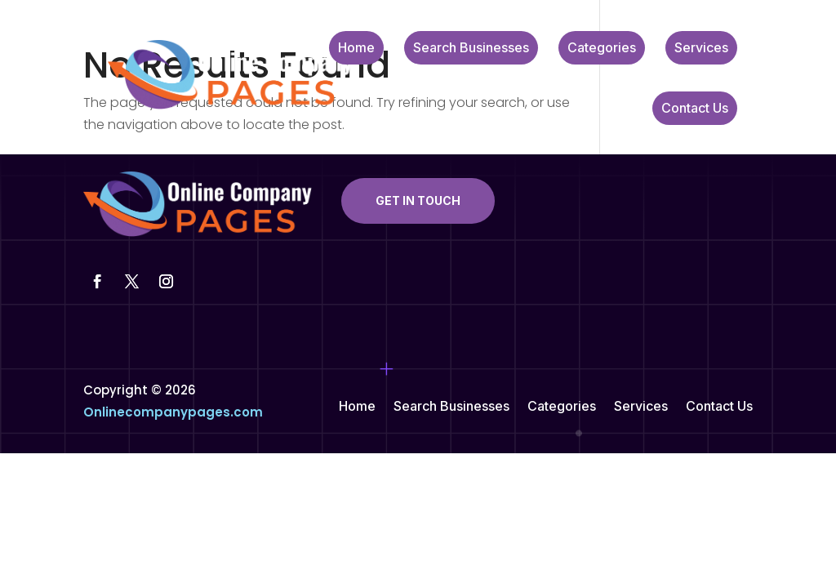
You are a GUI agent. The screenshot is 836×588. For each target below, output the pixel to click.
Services (701, 49)
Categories (601, 49)
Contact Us (694, 109)
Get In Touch (418, 200)
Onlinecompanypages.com (173, 412)
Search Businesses (471, 49)
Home (356, 49)
